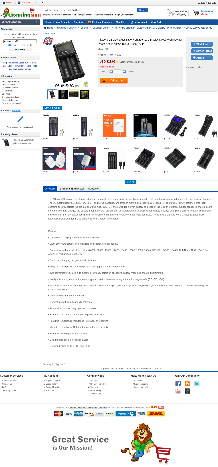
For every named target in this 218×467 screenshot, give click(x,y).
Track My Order (9, 390)
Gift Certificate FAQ (10, 97)
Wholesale (137, 381)
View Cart (156, 22)
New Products (62, 22)
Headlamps (98, 15)
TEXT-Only (25, 45)
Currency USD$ (29, 2)
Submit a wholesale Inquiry (132, 62)
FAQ (4, 387)
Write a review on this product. (20, 127)
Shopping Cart (207, 12)
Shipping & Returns (10, 81)
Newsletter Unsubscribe (12, 103)
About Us (120, 22)
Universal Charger (101, 28)
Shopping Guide (9, 381)
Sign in (49, 381)
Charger (84, 28)
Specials (78, 22)
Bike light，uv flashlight (122, 15)
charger (81, 15)
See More (16, 110)
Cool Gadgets (75, 407)
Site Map (6, 94)
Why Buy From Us (97, 384)
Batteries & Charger (66, 28)
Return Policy (95, 390)
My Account (141, 22)
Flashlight (85, 407)
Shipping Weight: (106, 55)
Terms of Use (95, 394)
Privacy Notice (8, 84)
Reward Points (52, 387)
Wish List (50, 390)
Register (212, 2)
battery (89, 15)
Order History (52, 384)
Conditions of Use (10, 88)
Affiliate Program (140, 384)
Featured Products (102, 22)
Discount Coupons (10, 100)
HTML (12, 45)
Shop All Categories (11, 22)
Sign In (201, 2)
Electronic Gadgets (98, 407)
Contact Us (7, 91)
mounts (107, 15)
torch (74, 15)
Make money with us (142, 387)
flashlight (66, 15)
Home (9, 2)
